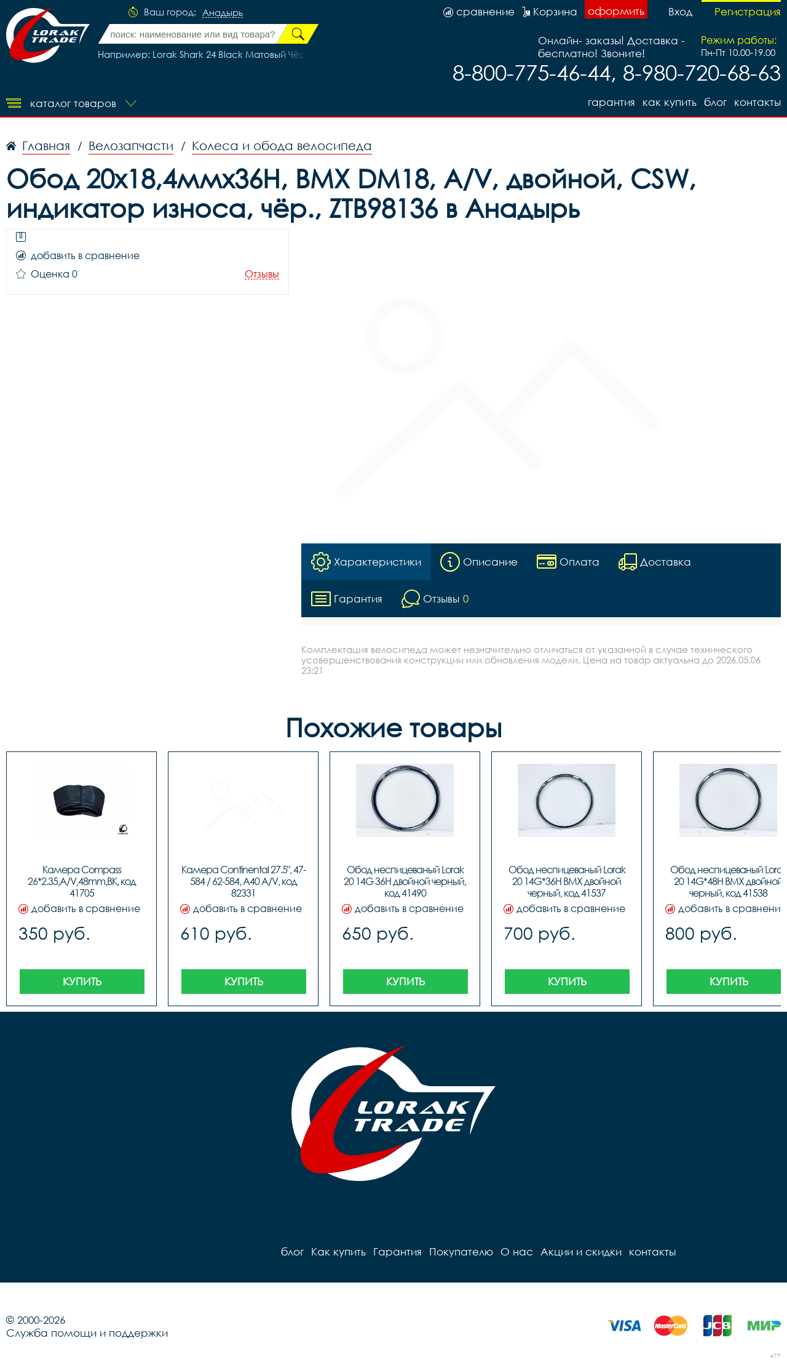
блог (715, 101)
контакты (757, 101)
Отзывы (262, 274)
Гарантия (611, 101)
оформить (616, 10)
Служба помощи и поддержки (87, 1332)
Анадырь (222, 13)
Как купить (670, 101)
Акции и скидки (581, 1251)
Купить (82, 981)
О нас (516, 1251)
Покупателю (461, 1251)
